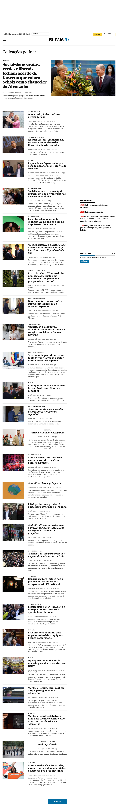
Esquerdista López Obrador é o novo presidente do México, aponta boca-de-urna (46, 610)
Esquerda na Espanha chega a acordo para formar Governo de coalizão (47, 166)
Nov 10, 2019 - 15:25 (44, 201)
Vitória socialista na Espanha (47, 433)
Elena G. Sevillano (9, 93)
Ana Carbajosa (33, 697)
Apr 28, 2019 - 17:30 (54, 487)
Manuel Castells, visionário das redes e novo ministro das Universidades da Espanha (46, 142)
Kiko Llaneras (32, 537)
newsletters (85, 254)
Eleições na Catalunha (47, 742)
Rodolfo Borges (33, 588)
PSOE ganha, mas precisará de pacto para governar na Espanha (47, 505)
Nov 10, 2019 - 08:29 (47, 229)
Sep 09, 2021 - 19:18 (48, 121)
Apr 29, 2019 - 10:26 (49, 467)
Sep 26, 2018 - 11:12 (45, 560)
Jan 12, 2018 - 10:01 (50, 728)
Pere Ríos (31, 775)
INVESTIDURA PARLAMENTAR (36, 298)
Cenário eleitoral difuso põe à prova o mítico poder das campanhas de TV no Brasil (45, 582)
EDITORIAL (47, 430)
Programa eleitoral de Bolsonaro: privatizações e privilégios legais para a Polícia (96, 228)
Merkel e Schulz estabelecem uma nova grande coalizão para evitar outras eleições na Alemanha (46, 720)
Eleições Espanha (34, 216)
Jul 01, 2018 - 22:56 (51, 616)
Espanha (30, 383)
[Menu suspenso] (4, 40)
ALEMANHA (31, 713)
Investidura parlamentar (36, 352)
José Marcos (42, 173)
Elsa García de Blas (34, 670)
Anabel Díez (31, 229)
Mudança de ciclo (47, 744)
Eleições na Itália (34, 111)
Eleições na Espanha (34, 188)
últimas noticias (87, 201)
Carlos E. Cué (32, 173)
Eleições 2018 (32, 576)
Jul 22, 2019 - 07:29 (44, 395)
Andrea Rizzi (32, 257)
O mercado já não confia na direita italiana (44, 115)
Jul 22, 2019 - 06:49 (44, 418)
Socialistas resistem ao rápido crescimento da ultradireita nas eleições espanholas (47, 194)
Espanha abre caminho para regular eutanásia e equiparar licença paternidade (46, 635)
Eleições (31, 160)
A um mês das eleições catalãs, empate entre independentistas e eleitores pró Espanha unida (46, 768)
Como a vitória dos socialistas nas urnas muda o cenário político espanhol (45, 460)
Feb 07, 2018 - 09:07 (51, 697)
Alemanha (6, 60)
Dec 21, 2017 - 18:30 (50, 749)
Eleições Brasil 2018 (35, 551)
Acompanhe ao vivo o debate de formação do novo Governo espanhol (46, 388)
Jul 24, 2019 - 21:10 (49, 339)
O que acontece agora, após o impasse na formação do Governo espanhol (45, 304)
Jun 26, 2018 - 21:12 (51, 642)
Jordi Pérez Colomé (48, 670)
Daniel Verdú (32, 121)
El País (30, 201)
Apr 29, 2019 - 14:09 (50, 437)
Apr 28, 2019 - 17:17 (44, 511)
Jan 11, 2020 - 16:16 (50, 149)
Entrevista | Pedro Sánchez (37, 270)
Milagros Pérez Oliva (35, 149)
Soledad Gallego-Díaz (35, 285)
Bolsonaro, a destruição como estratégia (94, 206)
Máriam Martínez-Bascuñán (37, 487)
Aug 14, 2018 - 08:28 (53, 588)
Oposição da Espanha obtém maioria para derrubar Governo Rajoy (47, 663)
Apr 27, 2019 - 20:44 (45, 537)
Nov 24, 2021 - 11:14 (27, 93)
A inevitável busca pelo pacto (44, 483)
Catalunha (31, 763)
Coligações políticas (20, 52)
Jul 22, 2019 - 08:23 (49, 365)
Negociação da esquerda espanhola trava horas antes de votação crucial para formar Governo (46, 331)
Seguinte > (57, 801)
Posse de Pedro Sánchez (36, 137)
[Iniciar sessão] (109, 34)
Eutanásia (31, 630)
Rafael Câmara (33, 560)
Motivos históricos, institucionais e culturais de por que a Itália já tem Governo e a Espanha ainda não (46, 249)
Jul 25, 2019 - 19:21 (51, 311)
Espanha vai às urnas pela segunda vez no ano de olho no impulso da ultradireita (46, 222)
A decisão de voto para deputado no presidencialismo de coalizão (46, 555)
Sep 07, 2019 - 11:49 (48, 257)
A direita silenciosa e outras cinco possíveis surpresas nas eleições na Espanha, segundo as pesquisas (47, 529)
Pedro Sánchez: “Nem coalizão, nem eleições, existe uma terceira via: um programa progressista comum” (46, 277)
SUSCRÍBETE (97, 34)
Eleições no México (34, 604)
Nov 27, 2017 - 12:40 (48, 775)
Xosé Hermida (32, 418)
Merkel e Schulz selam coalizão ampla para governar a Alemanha (46, 691)
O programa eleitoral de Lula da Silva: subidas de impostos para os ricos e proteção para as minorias (97, 219)
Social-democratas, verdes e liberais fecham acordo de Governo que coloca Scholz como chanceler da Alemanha (25, 75)
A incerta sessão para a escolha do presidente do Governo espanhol (46, 412)
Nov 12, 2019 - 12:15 (58, 173)
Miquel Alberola (33, 311)
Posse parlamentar (34, 324)
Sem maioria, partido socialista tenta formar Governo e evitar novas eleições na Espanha (46, 358)
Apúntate (84, 261)
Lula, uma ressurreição (94, 212)
